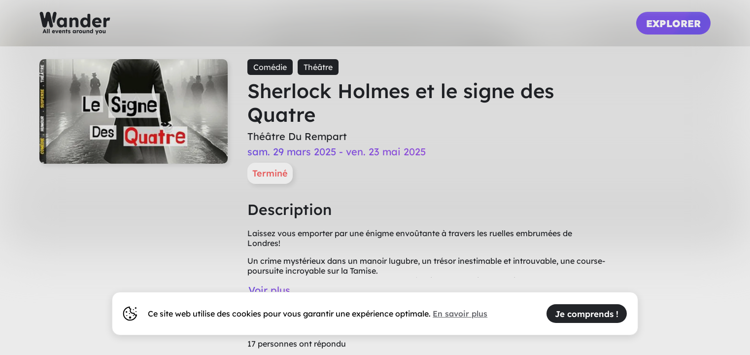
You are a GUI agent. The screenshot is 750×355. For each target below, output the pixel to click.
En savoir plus (460, 314)
